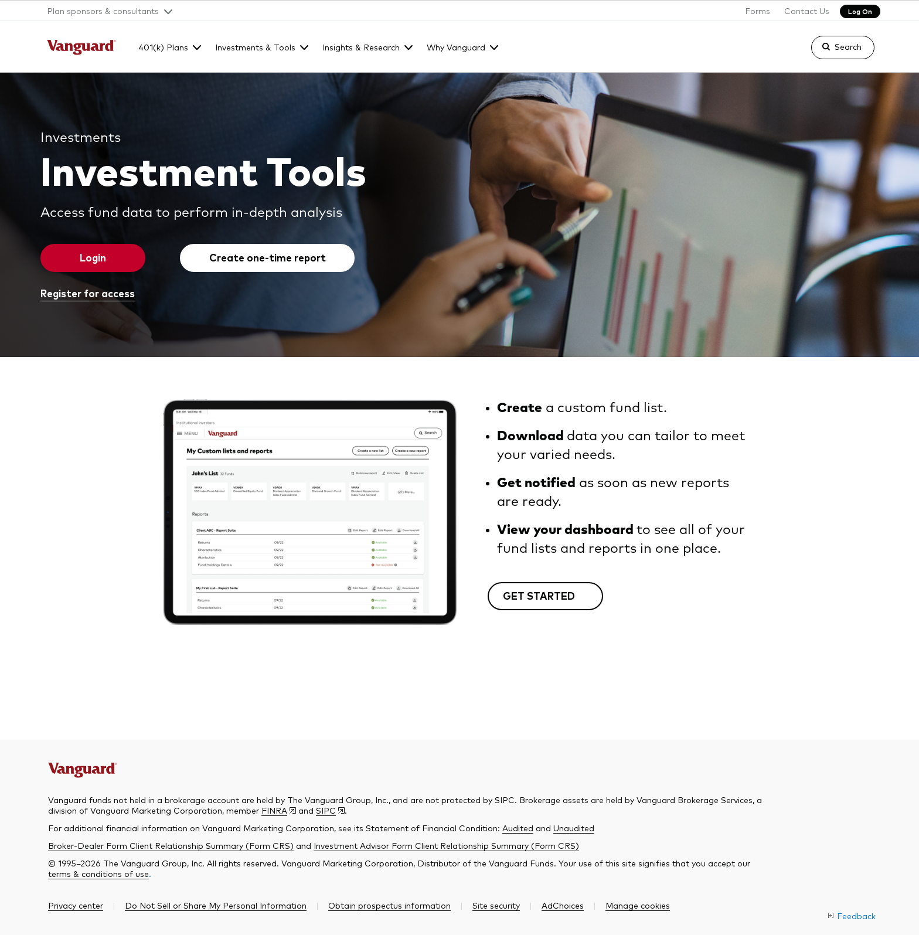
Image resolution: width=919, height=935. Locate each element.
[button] (105, 11)
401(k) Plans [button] (163, 47)
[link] (832, 52)
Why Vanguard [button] (456, 47)
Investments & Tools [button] (255, 47)
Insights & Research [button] (361, 47)
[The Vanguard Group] (82, 48)
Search (848, 46)
